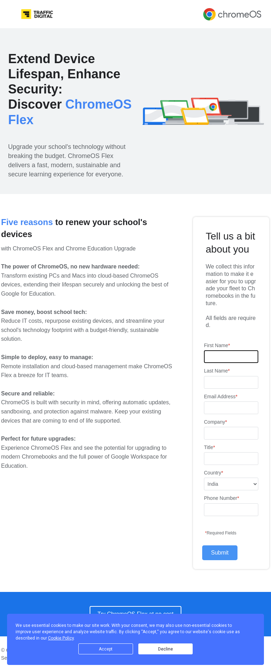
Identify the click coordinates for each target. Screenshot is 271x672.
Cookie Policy (61, 638)
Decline (165, 649)
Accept (106, 649)
